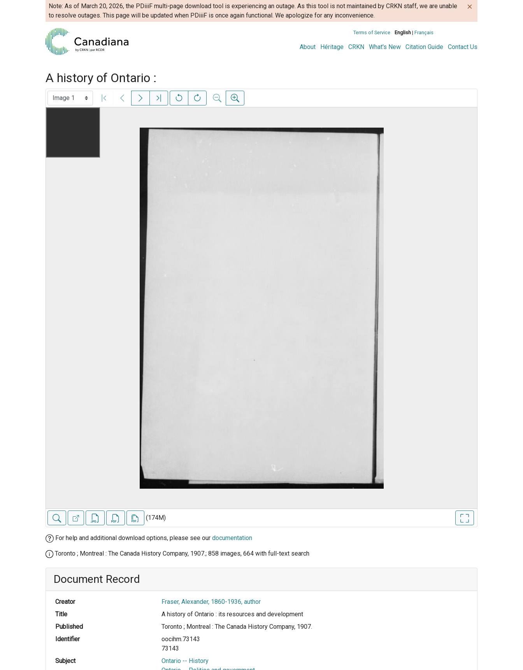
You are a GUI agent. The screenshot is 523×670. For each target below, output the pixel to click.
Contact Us (462, 47)
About (308, 47)
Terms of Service (371, 32)
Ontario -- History (185, 661)
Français (423, 32)
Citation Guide (424, 47)
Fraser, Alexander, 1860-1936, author (211, 601)
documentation (232, 538)
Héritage (332, 47)
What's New (385, 47)
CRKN (356, 47)
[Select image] (70, 98)
